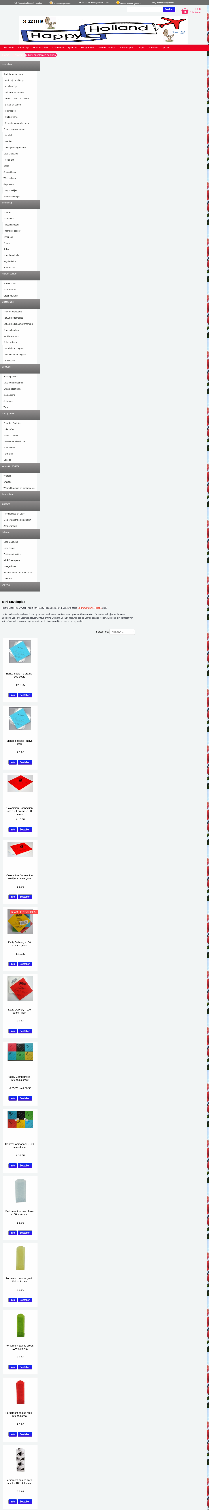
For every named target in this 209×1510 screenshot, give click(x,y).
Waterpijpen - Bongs (14, 80)
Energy (7, 243)
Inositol (8, 135)
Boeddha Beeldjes (12, 423)
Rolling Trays (11, 117)
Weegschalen (10, 178)
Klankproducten (11, 435)
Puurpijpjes (10, 111)
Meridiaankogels (11, 336)
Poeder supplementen (14, 129)
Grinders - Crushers (14, 92)
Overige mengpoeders (15, 147)
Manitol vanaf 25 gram (15, 354)
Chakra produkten (12, 389)
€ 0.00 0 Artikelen (196, 11)
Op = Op (166, 47)
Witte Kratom (10, 289)
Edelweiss (10, 360)
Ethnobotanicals (11, 255)
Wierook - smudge (106, 47)
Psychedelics (10, 261)
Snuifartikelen (10, 172)
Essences (8, 237)
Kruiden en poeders (13, 311)
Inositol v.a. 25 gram (14, 348)
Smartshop (23, 47)
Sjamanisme (9, 395)
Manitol (8, 141)
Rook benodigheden (13, 74)
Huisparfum (9, 429)
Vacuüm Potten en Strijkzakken (18, 572)
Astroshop (8, 401)
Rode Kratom (10, 283)
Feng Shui (8, 454)
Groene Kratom (11, 296)
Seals (6, 166)
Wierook (7, 476)
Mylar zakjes (11, 190)
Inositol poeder (12, 224)
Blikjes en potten (13, 104)
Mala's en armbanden (14, 382)
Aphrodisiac (9, 267)
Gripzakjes (9, 184)
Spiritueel (72, 47)
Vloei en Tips (11, 86)
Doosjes (7, 460)
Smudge (7, 482)
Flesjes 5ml (9, 160)
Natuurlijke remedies (13, 318)
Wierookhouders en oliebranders (19, 488)
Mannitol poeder (12, 231)
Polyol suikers (10, 342)
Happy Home (87, 47)
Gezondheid (58, 47)
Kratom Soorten (40, 47)
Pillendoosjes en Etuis (14, 514)
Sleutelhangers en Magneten (17, 520)
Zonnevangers (10, 526)
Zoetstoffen (9, 218)
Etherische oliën (11, 330)
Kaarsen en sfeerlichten (15, 441)
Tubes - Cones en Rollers (17, 98)
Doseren (8, 578)
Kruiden (7, 212)
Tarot (6, 407)
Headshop (9, 47)
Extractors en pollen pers (17, 123)
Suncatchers (9, 447)
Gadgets (141, 47)
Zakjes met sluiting (12, 554)
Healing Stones (11, 376)
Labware (153, 47)
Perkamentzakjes (12, 196)
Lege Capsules (11, 153)
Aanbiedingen (126, 47)
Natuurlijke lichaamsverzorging (18, 324)
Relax (6, 249)
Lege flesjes (9, 548)
